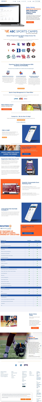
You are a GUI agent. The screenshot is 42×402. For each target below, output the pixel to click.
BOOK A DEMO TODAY (21, 88)
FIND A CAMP (4, 137)
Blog (12, 374)
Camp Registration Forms (24, 380)
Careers (12, 376)
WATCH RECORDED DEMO (6, 109)
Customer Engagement (4, 376)
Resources (29, 1)
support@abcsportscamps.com (39, 394)
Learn (33, 1)
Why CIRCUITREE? (23, 1)
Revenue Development (4, 375)
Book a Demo (37, 1)
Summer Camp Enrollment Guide (24, 377)
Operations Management (4, 374)
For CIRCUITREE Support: (38, 382)
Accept (23, 399)
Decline (28, 399)
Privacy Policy (25, 395)
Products (18, 1)
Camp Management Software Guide (24, 374)
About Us (12, 377)
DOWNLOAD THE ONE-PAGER (28, 233)
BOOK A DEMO (30, 22)
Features (14, 1)
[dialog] (16, 397)
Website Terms (31, 375)
